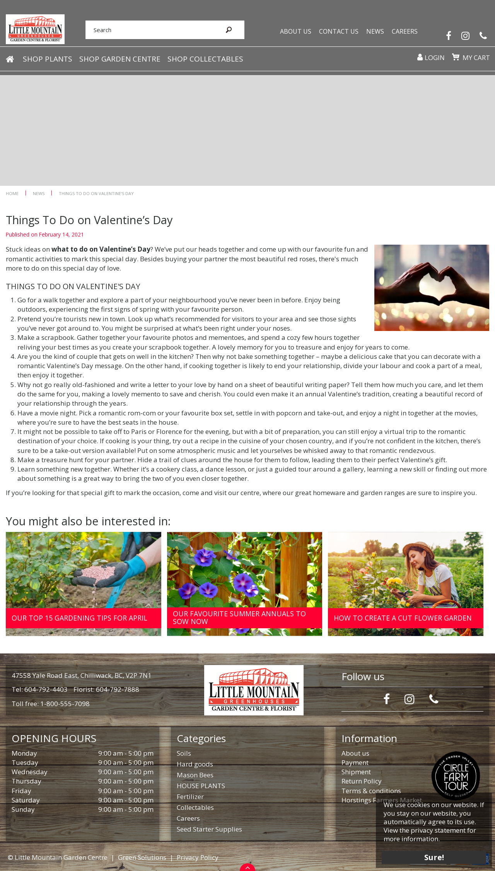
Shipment (356, 771)
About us (355, 753)
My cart (473, 64)
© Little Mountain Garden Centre (58, 857)
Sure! (429, 852)
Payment (355, 762)
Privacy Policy (197, 857)
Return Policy (361, 781)
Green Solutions (142, 857)
